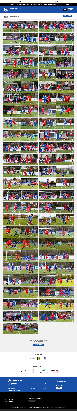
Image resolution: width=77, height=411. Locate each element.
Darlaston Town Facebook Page (23, 4)
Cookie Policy (31, 398)
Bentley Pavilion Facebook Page (50, 4)
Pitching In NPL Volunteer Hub (36, 4)
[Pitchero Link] (72, 5)
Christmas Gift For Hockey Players (60, 407)
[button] (11, 11)
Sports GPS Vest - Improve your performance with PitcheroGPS (22, 407)
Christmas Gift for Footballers (37, 407)
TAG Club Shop (12, 4)
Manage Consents (38, 398)
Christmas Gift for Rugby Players (48, 407)
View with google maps (14, 390)
